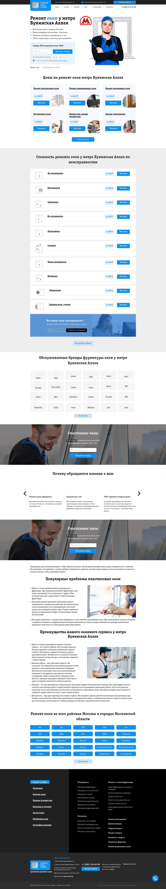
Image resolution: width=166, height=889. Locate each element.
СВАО (104, 727)
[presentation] (25, 493)
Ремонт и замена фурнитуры (120, 782)
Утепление (82, 816)
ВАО (40, 734)
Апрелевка (126, 734)
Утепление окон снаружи (87, 821)
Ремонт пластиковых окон (46, 89)
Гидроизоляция (115, 828)
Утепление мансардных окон (88, 824)
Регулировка (83, 782)
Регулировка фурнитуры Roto (88, 808)
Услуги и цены (40, 782)
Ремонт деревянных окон (117, 89)
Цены (57, 7)
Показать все (83, 139)
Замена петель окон (115, 796)
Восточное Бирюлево (104, 747)
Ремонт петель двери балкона (119, 800)
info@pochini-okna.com (62, 858)
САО (126, 727)
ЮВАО (61, 734)
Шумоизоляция (114, 824)
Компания (38, 788)
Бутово (104, 740)
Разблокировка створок (86, 798)
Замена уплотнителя (115, 114)
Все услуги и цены (83, 343)
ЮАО (83, 734)
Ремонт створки (115, 833)
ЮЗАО (104, 734)
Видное (61, 747)
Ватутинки (126, 740)
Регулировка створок (85, 794)
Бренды (76, 7)
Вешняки (40, 747)
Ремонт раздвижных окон (119, 847)
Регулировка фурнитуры (86, 787)
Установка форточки (117, 842)
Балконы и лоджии (42, 807)
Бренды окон (39, 794)
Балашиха (39, 740)
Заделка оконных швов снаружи (89, 828)
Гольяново (61, 754)
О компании (96, 7)
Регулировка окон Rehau (87, 805)
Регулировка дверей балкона (88, 801)
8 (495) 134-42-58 (129, 7)
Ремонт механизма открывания (119, 793)
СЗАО (83, 727)
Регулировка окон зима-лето (88, 790)
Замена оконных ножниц (117, 803)
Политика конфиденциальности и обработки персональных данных (117, 885)
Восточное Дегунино (126, 747)
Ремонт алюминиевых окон (82, 89)
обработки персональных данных (58, 60)
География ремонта (42, 825)
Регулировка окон (42, 114)
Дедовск (83, 754)
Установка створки (116, 838)
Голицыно (39, 754)
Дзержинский (104, 754)
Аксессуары (38, 813)
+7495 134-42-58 (155, 879)
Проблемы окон (40, 819)
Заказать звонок (125, 2)
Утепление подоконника (87, 831)
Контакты (109, 7)
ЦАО (61, 727)
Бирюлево (61, 740)
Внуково (83, 747)
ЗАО (40, 727)
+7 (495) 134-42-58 (91, 865)
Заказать (41, 103)
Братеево (83, 740)
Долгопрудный (126, 754)
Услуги (66, 7)
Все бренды (83, 416)
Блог (86, 7)
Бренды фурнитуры (42, 801)
